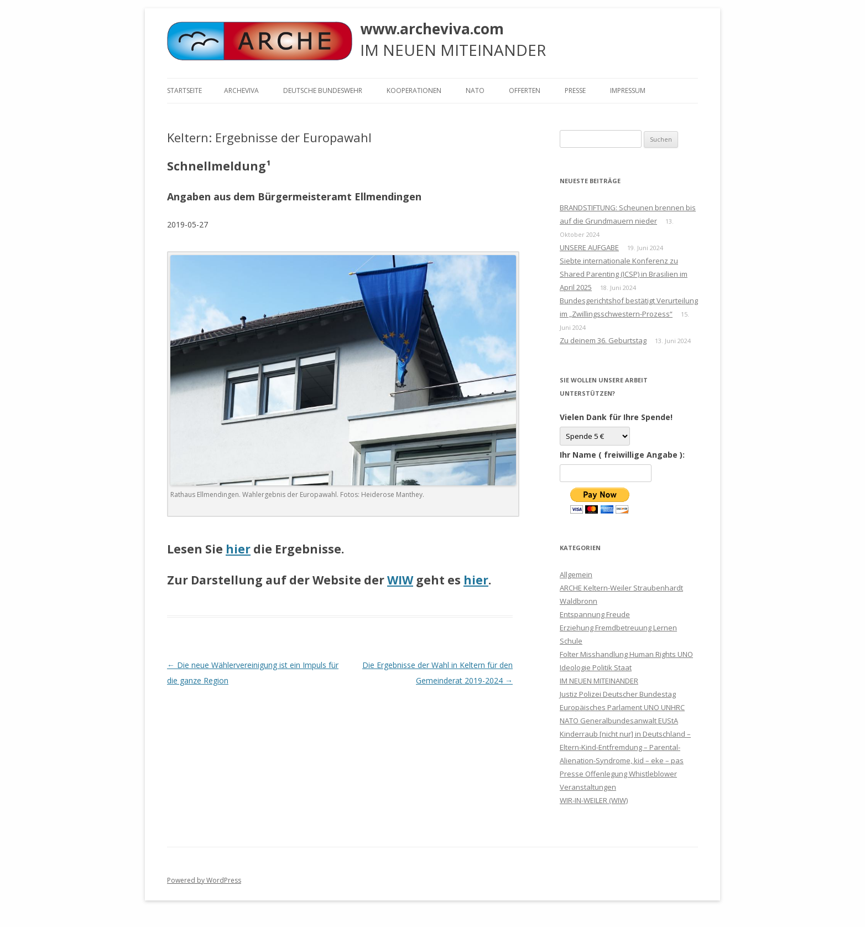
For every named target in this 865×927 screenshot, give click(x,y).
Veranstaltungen (588, 787)
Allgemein (576, 574)
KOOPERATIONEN (414, 90)
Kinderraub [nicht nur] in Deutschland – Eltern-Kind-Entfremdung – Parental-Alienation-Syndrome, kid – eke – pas (625, 747)
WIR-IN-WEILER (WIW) (594, 800)
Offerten (524, 90)
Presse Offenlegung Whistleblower (618, 774)
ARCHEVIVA (241, 90)
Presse (575, 90)
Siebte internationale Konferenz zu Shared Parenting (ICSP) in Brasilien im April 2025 (623, 274)
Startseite (184, 90)
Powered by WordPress (204, 880)
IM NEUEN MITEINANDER (599, 681)
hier (238, 549)
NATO (475, 90)
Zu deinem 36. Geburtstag (603, 340)
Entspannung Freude (595, 614)
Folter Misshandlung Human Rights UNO (626, 654)
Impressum (627, 90)
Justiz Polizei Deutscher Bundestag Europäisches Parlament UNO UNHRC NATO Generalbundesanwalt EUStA (622, 707)
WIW (400, 580)
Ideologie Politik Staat (596, 667)
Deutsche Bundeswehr (322, 90)
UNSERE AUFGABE (589, 247)
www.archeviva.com (432, 29)
